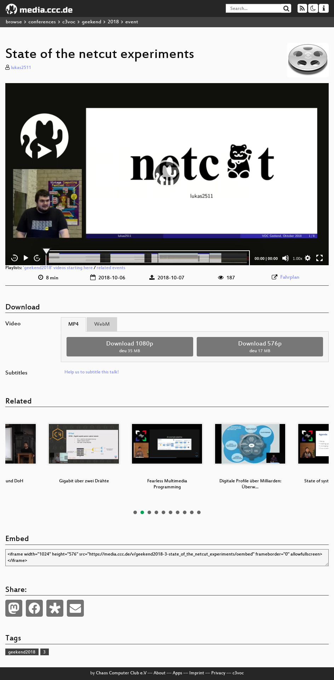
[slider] (147, 258)
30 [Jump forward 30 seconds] (37, 258)
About (160, 673)
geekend (91, 22)
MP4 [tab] (73, 324)
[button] (167, 174)
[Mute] (285, 258)
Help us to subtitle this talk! (91, 372)
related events (111, 268)
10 (199, 512)
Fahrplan (289, 277)
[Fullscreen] (319, 258)
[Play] (25, 258)
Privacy (218, 673)
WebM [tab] (102, 324)
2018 (113, 22)
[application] (167, 174)
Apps (177, 673)
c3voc (68, 22)
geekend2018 (21, 652)
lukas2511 (21, 67)
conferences (42, 22)
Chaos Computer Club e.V (121, 673)
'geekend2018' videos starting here (58, 268)
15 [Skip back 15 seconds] (14, 258)
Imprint (196, 673)
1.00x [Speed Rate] (298, 258)
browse (14, 22)
